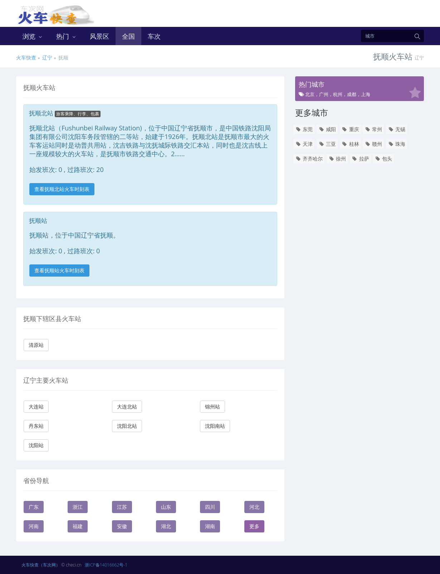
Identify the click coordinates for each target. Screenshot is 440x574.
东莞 (304, 129)
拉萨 (360, 158)
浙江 (78, 506)
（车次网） (49, 565)
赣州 (373, 143)
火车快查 (26, 57)
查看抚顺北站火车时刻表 (61, 189)
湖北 (166, 526)
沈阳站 (36, 445)
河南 (34, 526)
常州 (373, 129)
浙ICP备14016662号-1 (106, 565)
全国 (128, 36)
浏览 (33, 36)
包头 (383, 158)
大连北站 (127, 406)
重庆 (350, 129)
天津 (304, 143)
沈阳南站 (215, 425)
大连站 (36, 406)
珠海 (396, 143)
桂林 (350, 143)
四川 (210, 506)
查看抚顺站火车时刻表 (59, 270)
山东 (166, 506)
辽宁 (47, 57)
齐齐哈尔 (309, 158)
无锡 (396, 129)
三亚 (327, 143)
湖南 (210, 526)
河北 (254, 506)
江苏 (122, 506)
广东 (34, 506)
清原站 (36, 344)
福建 (78, 526)
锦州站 (212, 406)
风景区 (99, 36)
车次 (154, 36)
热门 (66, 36)
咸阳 (327, 129)
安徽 (122, 526)
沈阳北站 (127, 425)
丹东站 (36, 425)
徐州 (337, 158)
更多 (254, 526)
